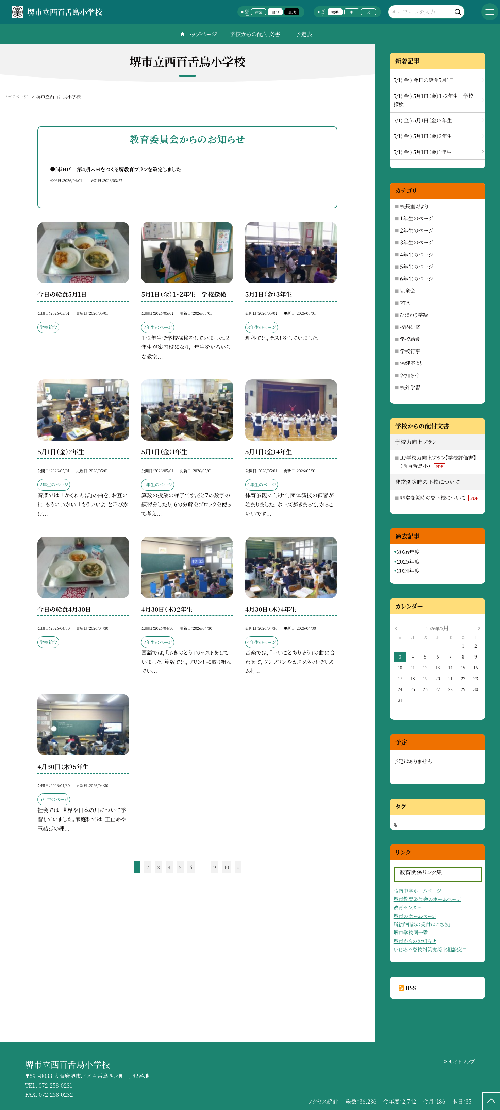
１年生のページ (416, 218)
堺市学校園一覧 (411, 932)
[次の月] (479, 627)
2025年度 (408, 561)
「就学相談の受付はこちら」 (422, 924)
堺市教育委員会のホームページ (427, 898)
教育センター (407, 907)
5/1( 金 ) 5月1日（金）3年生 (423, 120)
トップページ (202, 34)
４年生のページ (416, 254)
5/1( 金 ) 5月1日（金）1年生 (423, 151)
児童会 (407, 290)
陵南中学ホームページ (417, 890)
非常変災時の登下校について (440, 497)
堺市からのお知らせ (415, 940)
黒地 (292, 12)
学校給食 (410, 338)
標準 (335, 12)
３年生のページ (416, 242)
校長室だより (414, 206)
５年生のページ (416, 266)
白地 (275, 12)
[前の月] (396, 627)
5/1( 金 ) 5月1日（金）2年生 (423, 135)
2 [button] (147, 867)
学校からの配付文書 (254, 34)
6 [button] (190, 867)
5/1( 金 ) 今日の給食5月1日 (424, 79)
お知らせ (409, 375)
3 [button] (158, 867)
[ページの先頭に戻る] (491, 1101)
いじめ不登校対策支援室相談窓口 (430, 949)
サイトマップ (462, 1061)
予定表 (304, 34)
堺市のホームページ (415, 915)
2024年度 (408, 571)
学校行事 (410, 351)
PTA (405, 302)
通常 (258, 12)
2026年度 (408, 552)
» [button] (238, 867)
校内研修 (410, 326)
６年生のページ (416, 278)
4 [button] (169, 867)
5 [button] (180, 867)
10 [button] (226, 867)
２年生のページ (416, 230)
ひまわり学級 (414, 314)
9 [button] (214, 867)
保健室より (411, 362)
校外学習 (410, 387)
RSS (410, 988)
